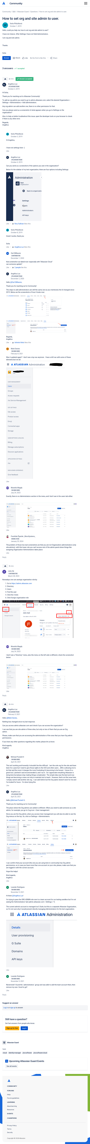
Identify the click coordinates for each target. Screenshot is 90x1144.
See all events (12, 1066)
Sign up (12, 1008)
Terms (9, 1129)
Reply (4, 557)
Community (16, 3)
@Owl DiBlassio (16, 282)
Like (7, 151)
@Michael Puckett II (17, 800)
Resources (10, 1109)
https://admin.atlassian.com (21, 583)
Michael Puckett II (17, 757)
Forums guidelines (13, 1098)
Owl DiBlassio (16, 253)
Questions (34, 12)
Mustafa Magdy (16, 488)
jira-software (27, 1053)
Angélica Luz (12, 84)
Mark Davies (15, 349)
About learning (12, 1106)
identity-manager (15, 1053)
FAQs (9, 1094)
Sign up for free (12, 1028)
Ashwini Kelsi (19, 342)
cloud (5, 1053)
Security (10, 1132)
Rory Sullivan (19, 224)
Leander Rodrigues (18, 887)
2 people (18, 267)
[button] (26, 196)
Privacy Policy (12, 1125)
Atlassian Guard (23, 12)
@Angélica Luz (17, 896)
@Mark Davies (11, 718)
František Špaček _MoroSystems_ (23, 536)
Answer (6, 58)
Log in (5, 1008)
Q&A (14, 12)
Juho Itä (11, 571)
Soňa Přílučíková (16, 23)
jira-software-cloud (40, 1053)
